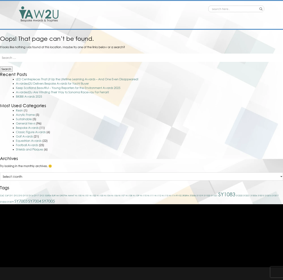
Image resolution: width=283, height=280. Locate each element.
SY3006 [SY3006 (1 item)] (254, 195)
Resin (19, 110)
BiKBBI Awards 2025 (29, 96)
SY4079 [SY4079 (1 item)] (10, 202)
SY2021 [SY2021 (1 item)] (246, 195)
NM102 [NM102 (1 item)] (93, 195)
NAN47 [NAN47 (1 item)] (71, 195)
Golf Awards (24, 136)
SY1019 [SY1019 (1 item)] (200, 195)
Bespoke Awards (27, 128)
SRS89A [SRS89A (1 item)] (185, 195)
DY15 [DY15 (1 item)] (25, 195)
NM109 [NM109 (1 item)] (136, 195)
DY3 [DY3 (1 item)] (20, 195)
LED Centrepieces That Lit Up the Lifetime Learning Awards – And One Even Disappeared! (77, 79)
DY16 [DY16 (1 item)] (31, 195)
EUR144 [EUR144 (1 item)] (55, 195)
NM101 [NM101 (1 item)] (85, 195)
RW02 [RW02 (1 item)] (179, 195)
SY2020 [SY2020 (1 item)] (239, 195)
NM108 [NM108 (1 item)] (129, 195)
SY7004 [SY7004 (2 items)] (34, 201)
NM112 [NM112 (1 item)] (157, 195)
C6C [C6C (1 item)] (2, 195)
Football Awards (27, 145)
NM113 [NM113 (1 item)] (165, 195)
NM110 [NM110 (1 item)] (143, 195)
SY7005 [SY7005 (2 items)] (48, 201)
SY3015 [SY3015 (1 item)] (261, 195)
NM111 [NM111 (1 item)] (150, 195)
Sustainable (24, 119)
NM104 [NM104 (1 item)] (107, 195)
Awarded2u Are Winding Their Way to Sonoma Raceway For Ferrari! (62, 92)
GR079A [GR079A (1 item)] (63, 195)
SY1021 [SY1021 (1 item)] (214, 195)
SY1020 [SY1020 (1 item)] (207, 195)
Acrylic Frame (25, 115)
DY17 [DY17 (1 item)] (36, 195)
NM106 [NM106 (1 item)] (114, 195)
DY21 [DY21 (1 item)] (42, 195)
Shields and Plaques (29, 149)
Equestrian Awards (29, 141)
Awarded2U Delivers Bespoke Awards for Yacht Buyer (52, 83)
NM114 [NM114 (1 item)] (172, 195)
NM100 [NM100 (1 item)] (78, 195)
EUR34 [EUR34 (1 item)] (48, 195)
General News (25, 123)
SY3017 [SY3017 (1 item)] (275, 195)
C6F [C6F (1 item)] (7, 195)
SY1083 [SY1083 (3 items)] (226, 194)
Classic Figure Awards (31, 132)
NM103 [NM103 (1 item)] (100, 195)
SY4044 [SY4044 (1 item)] (3, 202)
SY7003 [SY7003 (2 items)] (20, 201)
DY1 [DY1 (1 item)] (11, 195)
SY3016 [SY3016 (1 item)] (268, 195)
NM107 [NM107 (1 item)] (121, 195)
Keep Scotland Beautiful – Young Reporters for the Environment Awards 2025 (68, 88)
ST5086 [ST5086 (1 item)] (193, 195)
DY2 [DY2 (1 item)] (16, 195)
